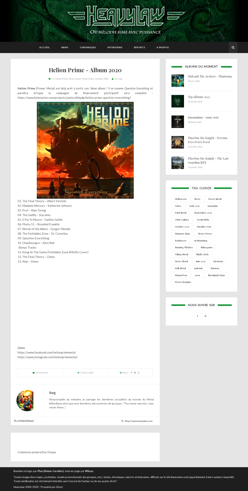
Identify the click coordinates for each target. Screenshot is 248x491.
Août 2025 (194, 205)
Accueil (44, 47)
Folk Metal (180, 268)
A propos (163, 47)
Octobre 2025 (182, 226)
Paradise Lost (204, 226)
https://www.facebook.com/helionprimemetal (47, 352)
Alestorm (218, 261)
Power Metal (81, 78)
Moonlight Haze (216, 275)
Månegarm (206, 247)
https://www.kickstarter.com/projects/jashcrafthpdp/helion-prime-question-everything (74, 97)
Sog (120, 78)
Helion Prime (61, 78)
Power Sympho (183, 281)
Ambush (198, 268)
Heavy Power (205, 233)
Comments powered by (37, 452)
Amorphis (212, 205)
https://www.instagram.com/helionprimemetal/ (48, 357)
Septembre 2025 (203, 212)
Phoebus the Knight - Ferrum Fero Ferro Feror (207, 140)
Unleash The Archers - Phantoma (210, 76)
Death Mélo (203, 219)
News (64, 47)
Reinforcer (180, 240)
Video (91, 78)
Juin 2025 (200, 261)
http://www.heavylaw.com (138, 421)
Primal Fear (181, 275)
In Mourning (201, 240)
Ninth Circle (202, 254)
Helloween (180, 198)
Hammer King (182, 233)
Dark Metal (180, 212)
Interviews (114, 47)
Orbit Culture (182, 219)
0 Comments (42, 372)
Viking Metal (181, 254)
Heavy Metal (181, 261)
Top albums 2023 (199, 97)
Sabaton (215, 268)
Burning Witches (184, 247)
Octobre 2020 (101, 78)
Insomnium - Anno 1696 (203, 117)
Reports (139, 47)
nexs (197, 275)
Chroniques (88, 47)
